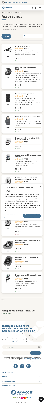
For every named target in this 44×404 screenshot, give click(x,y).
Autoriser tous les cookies (32, 216)
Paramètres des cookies (12, 216)
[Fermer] (40, 186)
